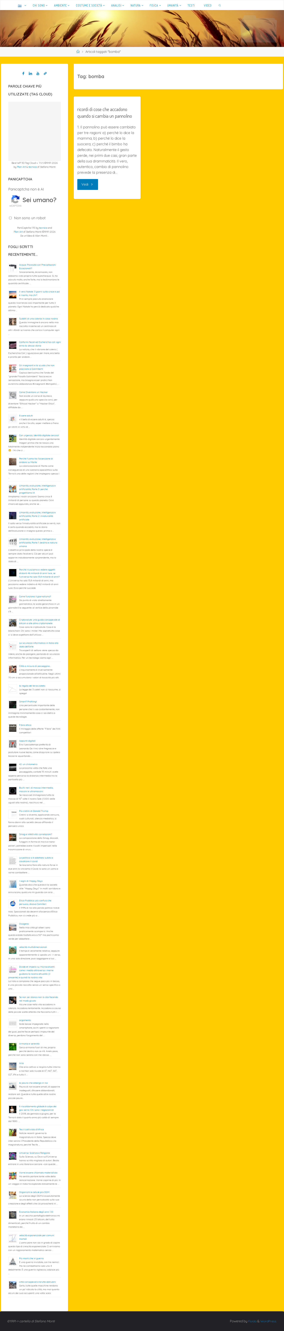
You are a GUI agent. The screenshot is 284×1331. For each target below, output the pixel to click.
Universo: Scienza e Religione (34, 1152)
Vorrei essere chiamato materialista (38, 1172)
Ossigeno (24, 923)
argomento (25, 1020)
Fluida (251, 1321)
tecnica (33, 166)
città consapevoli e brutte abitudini (37, 1281)
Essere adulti (26, 415)
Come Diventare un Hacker (33, 392)
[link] (220, 5)
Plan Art (21, 166)
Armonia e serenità (29, 1043)
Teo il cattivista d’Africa (31, 1129)
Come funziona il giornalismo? (35, 596)
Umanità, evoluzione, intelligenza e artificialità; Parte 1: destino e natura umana (38, 543)
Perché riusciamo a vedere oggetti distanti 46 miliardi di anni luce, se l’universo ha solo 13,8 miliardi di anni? (39, 573)
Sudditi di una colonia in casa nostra (38, 318)
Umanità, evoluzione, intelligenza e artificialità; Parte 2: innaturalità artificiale (37, 516)
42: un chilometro (28, 764)
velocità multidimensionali (33, 947)
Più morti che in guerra (31, 1258)
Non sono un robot (30, 218)
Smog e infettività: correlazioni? (35, 834)
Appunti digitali (27, 740)
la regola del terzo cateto (32, 685)
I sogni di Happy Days (31, 880)
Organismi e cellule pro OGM (34, 1192)
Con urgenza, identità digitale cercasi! (39, 435)
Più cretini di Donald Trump (33, 810)
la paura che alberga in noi (33, 1082)
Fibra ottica (25, 724)
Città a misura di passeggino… (35, 666)
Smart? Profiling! (28, 701)
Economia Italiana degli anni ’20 (36, 1211)
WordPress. (268, 1321)
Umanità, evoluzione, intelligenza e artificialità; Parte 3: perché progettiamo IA (37, 489)
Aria (21, 1063)
